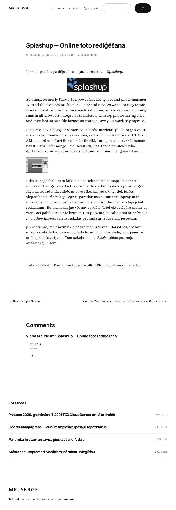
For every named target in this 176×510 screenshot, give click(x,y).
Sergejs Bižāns (46, 55)
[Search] (143, 8)
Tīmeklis (80, 55)
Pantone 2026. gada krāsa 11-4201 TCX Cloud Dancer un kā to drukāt (62, 414)
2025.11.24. (161, 427)
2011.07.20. (35, 344)
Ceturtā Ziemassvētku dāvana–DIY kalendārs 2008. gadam (123, 301)
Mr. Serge (19, 8)
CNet (45, 265)
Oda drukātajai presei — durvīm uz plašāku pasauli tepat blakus (57, 427)
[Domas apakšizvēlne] (63, 8)
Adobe (32, 265)
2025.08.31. (161, 451)
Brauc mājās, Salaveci (27, 301)
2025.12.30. (161, 414)
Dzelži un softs (66, 55)
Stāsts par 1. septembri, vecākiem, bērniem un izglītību (52, 451)
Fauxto (58, 265)
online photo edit (80, 265)
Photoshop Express (110, 265)
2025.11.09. (161, 439)
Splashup (135, 265)
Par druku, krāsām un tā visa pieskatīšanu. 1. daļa (46, 439)
